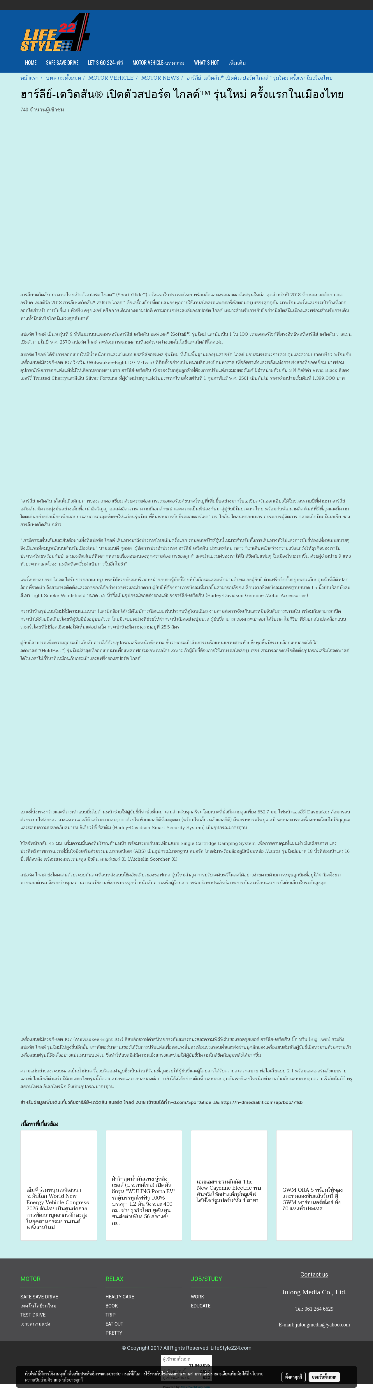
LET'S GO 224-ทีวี (105, 62)
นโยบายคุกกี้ (72, 1379)
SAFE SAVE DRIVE (62, 62)
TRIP (110, 1315)
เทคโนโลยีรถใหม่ (38, 1306)
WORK (197, 1297)
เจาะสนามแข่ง (35, 1324)
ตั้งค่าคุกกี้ (293, 1377)
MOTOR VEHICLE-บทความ (158, 62)
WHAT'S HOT (206, 62)
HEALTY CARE (119, 1297)
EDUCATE (200, 1306)
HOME (30, 62)
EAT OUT (114, 1324)
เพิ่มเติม (237, 62)
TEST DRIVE (32, 1315)
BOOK (111, 1306)
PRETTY (113, 1333)
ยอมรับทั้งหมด (324, 1377)
